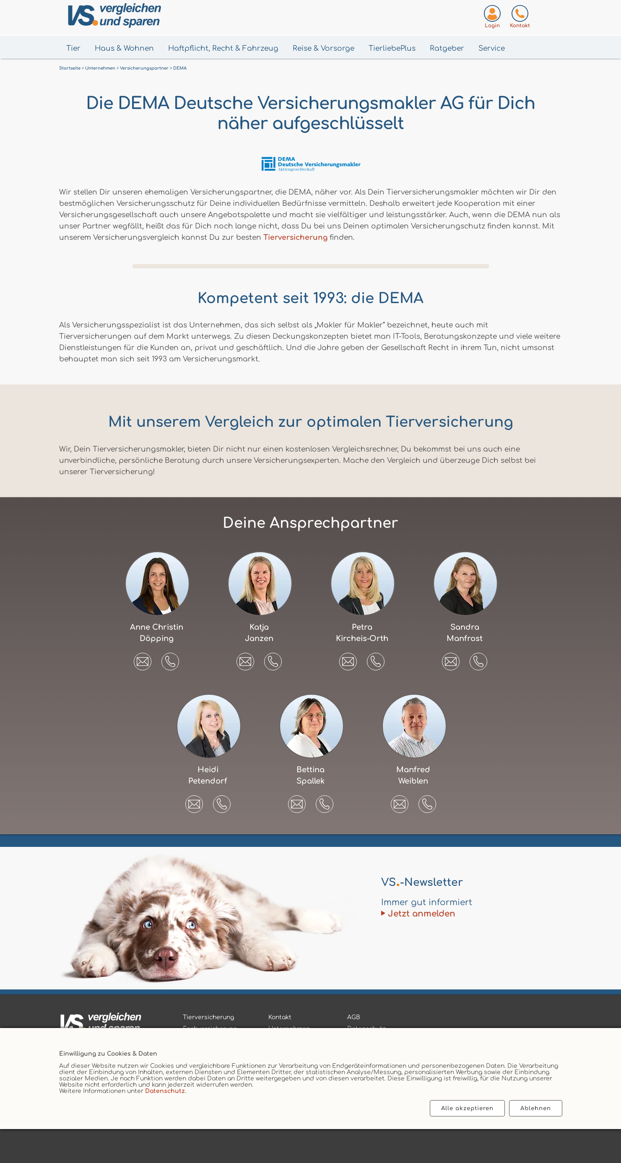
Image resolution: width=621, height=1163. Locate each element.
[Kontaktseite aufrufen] (520, 18)
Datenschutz (165, 1091)
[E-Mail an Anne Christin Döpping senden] (142, 658)
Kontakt (279, 1017)
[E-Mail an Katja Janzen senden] (245, 658)
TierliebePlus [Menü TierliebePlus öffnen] (392, 48)
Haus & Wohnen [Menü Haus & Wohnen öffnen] (124, 48)
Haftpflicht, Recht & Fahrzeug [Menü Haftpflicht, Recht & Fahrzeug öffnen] (223, 48)
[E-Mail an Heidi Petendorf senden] (194, 801)
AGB (353, 1017)
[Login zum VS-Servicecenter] (492, 18)
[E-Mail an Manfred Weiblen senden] (399, 801)
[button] (170, 661)
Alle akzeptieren (467, 1108)
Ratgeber (447, 48)
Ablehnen (535, 1108)
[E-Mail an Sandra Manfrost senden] (451, 658)
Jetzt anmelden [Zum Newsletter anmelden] (421, 914)
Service (491, 48)
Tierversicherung (295, 237)
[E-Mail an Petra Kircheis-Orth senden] (348, 658)
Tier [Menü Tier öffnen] (73, 48)
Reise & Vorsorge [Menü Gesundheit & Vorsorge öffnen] (323, 48)
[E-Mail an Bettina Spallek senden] (297, 801)
